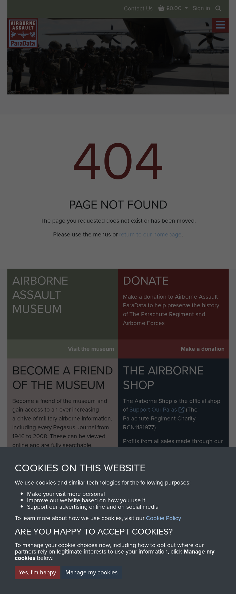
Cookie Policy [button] (163, 518)
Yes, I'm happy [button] (37, 572)
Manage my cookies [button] (91, 572)
